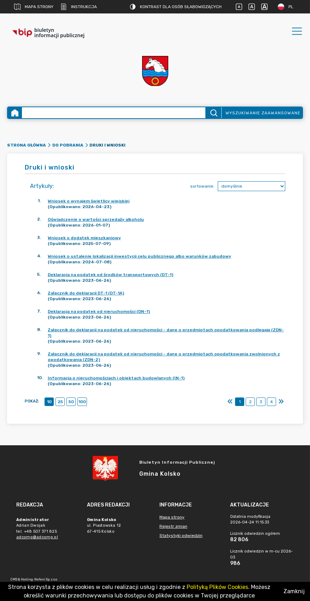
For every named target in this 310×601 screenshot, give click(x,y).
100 (82, 401)
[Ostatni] (281, 401)
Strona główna (26, 145)
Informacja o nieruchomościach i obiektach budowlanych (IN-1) (116, 378)
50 (71, 401)
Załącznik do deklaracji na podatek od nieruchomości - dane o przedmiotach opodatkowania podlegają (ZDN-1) (166, 332)
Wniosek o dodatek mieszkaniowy (84, 237)
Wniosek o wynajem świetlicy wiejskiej (88, 201)
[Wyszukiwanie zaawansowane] (113, 112)
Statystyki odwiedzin (181, 535)
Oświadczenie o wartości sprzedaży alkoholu (96, 219)
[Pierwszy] (230, 401)
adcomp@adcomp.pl (37, 537)
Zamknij (294, 591)
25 (60, 401)
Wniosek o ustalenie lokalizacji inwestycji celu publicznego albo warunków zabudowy (139, 256)
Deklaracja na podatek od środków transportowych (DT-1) (110, 274)
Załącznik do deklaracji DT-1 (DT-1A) (86, 293)
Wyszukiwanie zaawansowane (263, 112)
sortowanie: (202, 186)
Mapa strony (33, 7)
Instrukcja (78, 7)
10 (49, 401)
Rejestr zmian (173, 526)
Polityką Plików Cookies (217, 587)
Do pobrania (67, 145)
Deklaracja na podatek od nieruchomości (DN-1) (99, 311)
